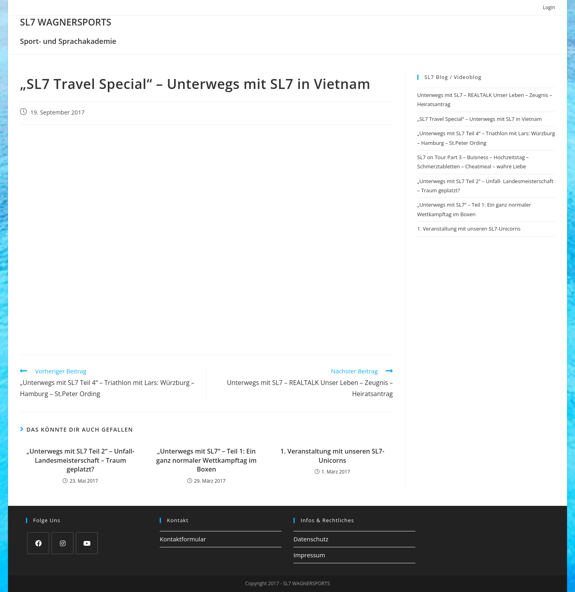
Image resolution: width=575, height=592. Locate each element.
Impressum (309, 555)
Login (549, 7)
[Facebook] (38, 543)
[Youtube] (87, 543)
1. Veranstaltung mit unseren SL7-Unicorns (332, 455)
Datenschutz (310, 539)
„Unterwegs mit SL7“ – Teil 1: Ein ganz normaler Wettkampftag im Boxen (206, 460)
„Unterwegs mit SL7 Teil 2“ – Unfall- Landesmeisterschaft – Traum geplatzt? (80, 460)
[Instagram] (62, 543)
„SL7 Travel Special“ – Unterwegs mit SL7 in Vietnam (479, 118)
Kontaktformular (183, 539)
